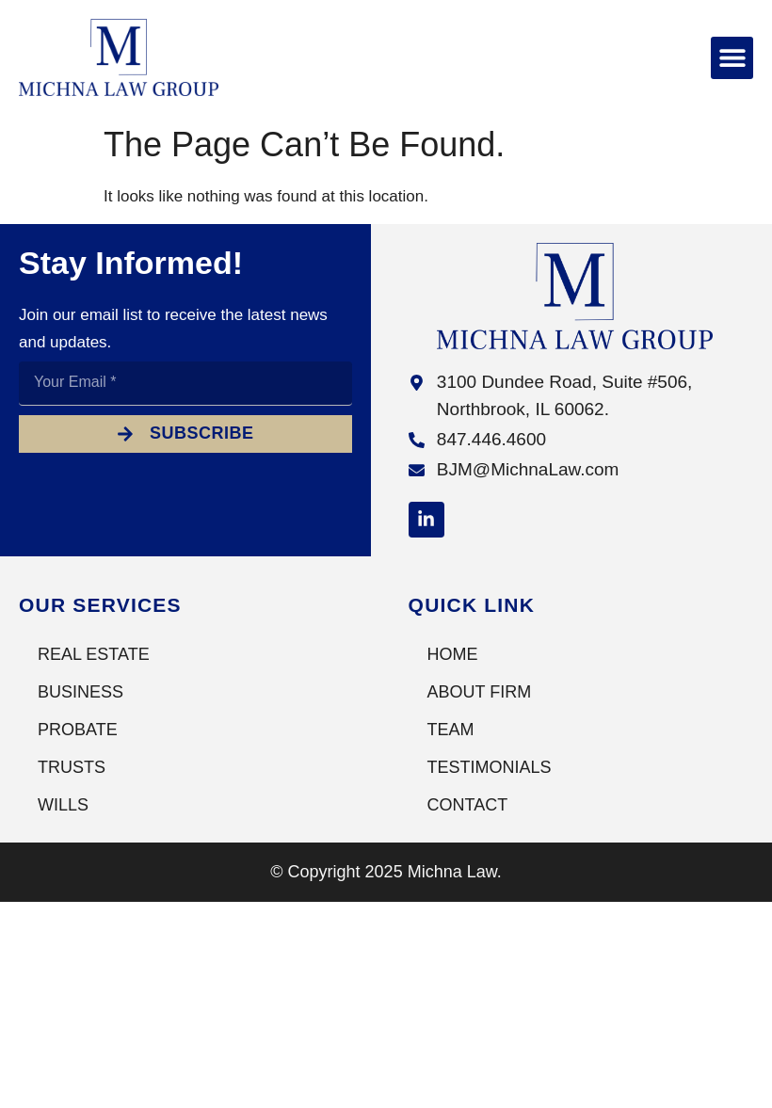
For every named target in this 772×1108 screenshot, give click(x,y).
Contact (467, 804)
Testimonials (489, 767)
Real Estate (94, 654)
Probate (78, 729)
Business (80, 691)
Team (450, 729)
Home (452, 654)
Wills (63, 804)
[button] (732, 58)
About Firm (479, 691)
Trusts (71, 767)
